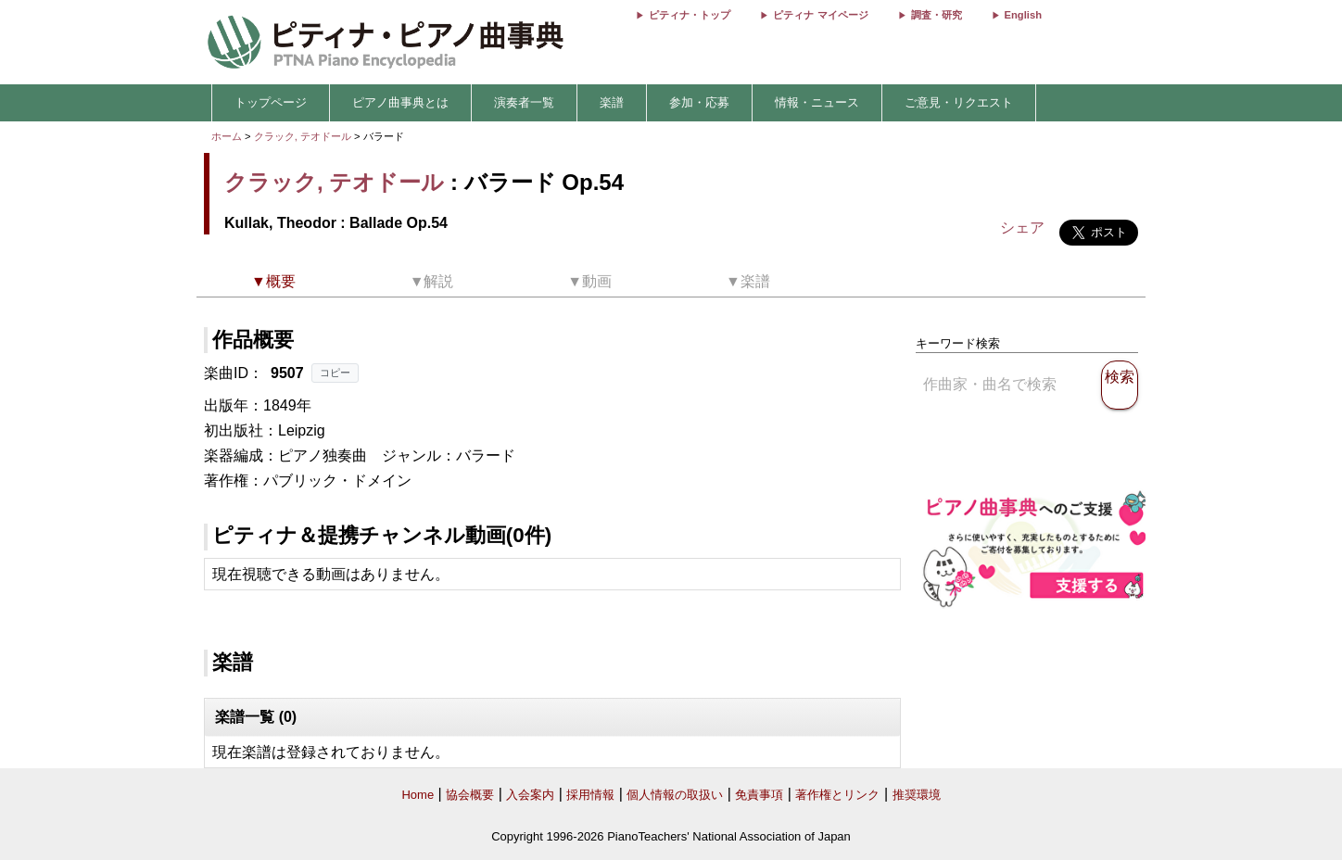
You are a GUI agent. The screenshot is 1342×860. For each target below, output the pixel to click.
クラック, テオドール (302, 136)
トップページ (270, 102)
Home (417, 795)
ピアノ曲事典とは (400, 102)
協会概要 (470, 795)
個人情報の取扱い (675, 795)
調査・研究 (936, 14)
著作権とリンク (837, 795)
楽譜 (612, 102)
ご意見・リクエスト (959, 102)
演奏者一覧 (524, 102)
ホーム (226, 136)
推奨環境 (917, 795)
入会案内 (530, 795)
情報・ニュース (817, 102)
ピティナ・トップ (689, 14)
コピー (335, 372)
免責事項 (759, 795)
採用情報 (590, 795)
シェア (1022, 227)
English (1023, 14)
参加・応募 (699, 102)
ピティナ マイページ (820, 14)
